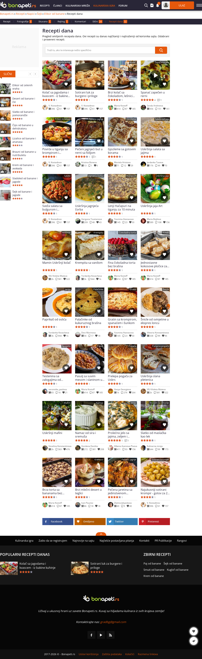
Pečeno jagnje (96, 119)
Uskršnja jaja (162, 175)
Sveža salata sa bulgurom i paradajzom (52, 207)
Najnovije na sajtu (83, 540)
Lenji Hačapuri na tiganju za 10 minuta (121, 207)
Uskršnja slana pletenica (150, 377)
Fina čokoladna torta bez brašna (121, 264)
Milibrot (66, 232)
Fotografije (24, 21)
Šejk (39, 13)
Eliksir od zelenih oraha (22, 87)
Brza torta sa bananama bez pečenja (52, 491)
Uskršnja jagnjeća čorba (87, 207)
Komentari (80, 21)
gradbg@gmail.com (113, 622)
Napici (31, 13)
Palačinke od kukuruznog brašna (88, 321)
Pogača (132, 346)
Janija (68, 289)
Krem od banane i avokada (23, 166)
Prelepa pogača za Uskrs (120, 377)
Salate (67, 175)
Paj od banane (152, 563)
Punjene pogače (160, 346)
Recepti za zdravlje (159, 402)
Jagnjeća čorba (95, 175)
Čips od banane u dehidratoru (22, 126)
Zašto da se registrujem (53, 540)
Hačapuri (131, 175)
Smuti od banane (154, 569)
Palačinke (98, 289)
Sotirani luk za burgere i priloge (86, 94)
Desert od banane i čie (23, 100)
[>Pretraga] (100, 50)
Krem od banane (154, 576)
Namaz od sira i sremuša (85, 434)
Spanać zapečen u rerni (153, 94)
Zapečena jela (162, 62)
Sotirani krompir (160, 459)
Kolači (133, 62)
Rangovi (182, 540)
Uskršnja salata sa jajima (153, 150)
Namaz (99, 402)
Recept (6, 21)
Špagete (66, 346)
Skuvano (44, 21)
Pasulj (100, 346)
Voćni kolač (65, 62)
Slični (97, 21)
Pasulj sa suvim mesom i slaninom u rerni (88, 377)
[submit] (161, 50)
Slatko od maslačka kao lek (153, 434)
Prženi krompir (63, 119)
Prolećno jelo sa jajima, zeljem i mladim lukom (118, 434)
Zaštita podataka (112, 654)
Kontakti (144, 540)
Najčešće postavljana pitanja (117, 540)
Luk (101, 62)
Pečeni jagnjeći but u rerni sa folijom (89, 150)
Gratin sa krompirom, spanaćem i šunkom (122, 321)
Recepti (45, 5)
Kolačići (129, 654)
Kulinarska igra (104, 5)
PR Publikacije (163, 540)
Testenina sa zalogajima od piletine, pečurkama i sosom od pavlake (56, 377)
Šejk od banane (173, 563)
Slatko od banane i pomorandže (23, 113)
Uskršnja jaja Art (151, 206)
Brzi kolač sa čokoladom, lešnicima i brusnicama (122, 94)
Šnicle (166, 289)
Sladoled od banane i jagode (25, 180)
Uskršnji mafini (52, 433)
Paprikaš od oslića (54, 319)
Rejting (63, 21)
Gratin (133, 289)
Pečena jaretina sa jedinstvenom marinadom (120, 491)
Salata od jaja (162, 119)
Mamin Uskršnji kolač (56, 263)
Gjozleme (131, 119)
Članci (57, 5)
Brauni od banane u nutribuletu (24, 153)
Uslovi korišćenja (89, 654)
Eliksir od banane (54, 13)
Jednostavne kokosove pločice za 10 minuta (154, 264)
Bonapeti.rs (7, 13)
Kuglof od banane (177, 569)
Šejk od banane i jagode (22, 193)
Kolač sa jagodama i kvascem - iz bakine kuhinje (55, 94)
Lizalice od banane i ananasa (24, 140)
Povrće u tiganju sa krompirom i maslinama (55, 150)
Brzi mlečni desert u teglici (88, 491)
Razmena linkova (148, 654)
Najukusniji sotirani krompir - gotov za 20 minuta (155, 491)
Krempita (98, 232)
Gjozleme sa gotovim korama (122, 150)
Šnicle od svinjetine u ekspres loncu (155, 321)
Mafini (67, 402)
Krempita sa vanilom (89, 263)
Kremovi (98, 459)
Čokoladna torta (127, 232)
